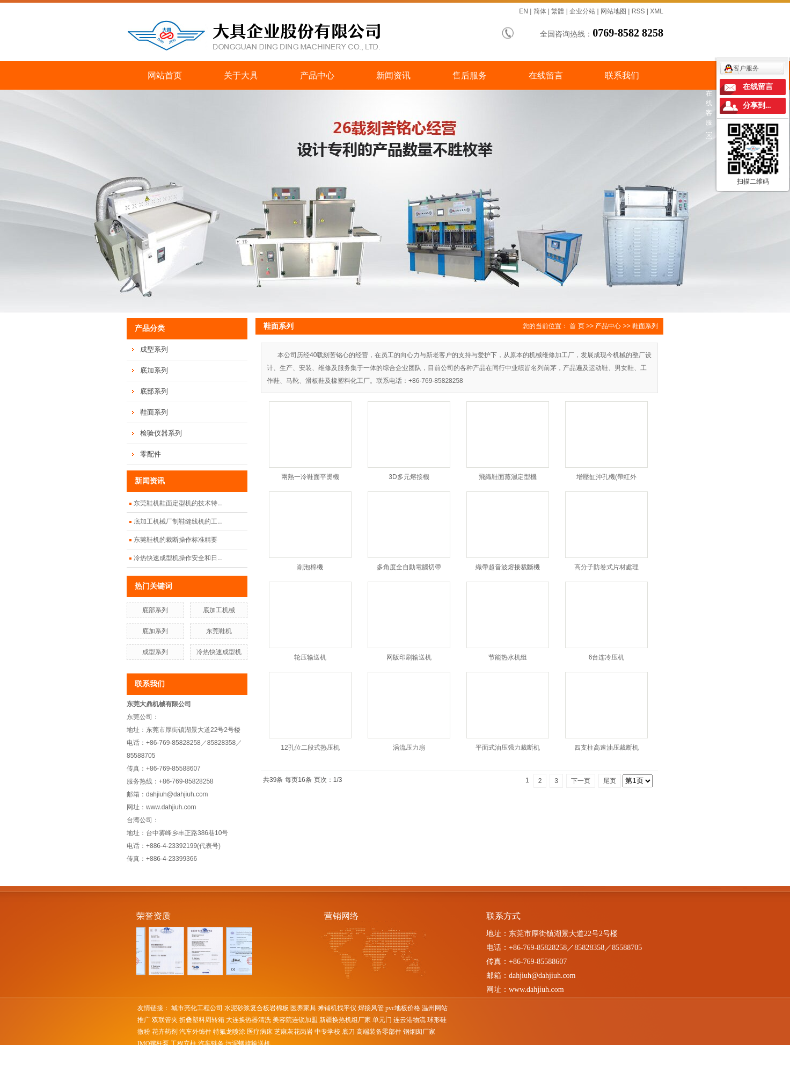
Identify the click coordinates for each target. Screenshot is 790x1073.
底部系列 (154, 391)
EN (523, 11)
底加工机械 (219, 610)
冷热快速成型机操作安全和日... (178, 558)
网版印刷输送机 (408, 657)
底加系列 (154, 370)
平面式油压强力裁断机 (508, 747)
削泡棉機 (310, 567)
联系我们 (622, 75)
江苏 (207, 1067)
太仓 (265, 1067)
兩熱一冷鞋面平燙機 (310, 477)
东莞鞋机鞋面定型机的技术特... (178, 503)
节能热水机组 (507, 657)
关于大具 (241, 75)
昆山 (315, 1067)
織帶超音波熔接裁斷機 (508, 567)
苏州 (344, 1067)
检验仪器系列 (161, 433)
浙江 (236, 1067)
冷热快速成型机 (219, 652)
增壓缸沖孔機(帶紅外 (606, 477)
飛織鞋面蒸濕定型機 (508, 477)
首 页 (576, 326)
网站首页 (165, 75)
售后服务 (469, 75)
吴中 (251, 1067)
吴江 (330, 1067)
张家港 (298, 1067)
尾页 (609, 781)
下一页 (580, 781)
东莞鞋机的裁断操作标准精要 (175, 539)
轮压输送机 (310, 657)
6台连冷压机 (607, 657)
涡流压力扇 (409, 747)
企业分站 (582, 11)
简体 (539, 11)
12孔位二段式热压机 (310, 747)
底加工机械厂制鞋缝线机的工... (178, 521)
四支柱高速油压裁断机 (606, 747)
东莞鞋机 (219, 631)
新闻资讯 (393, 75)
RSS (638, 11)
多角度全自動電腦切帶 (409, 567)
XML (656, 11)
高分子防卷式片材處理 (606, 567)
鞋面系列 (154, 412)
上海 (222, 1067)
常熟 (280, 1067)
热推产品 (150, 1067)
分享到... (757, 106)
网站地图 (613, 11)
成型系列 (154, 349)
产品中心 (317, 75)
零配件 (150, 454)
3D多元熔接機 (409, 477)
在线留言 (546, 75)
